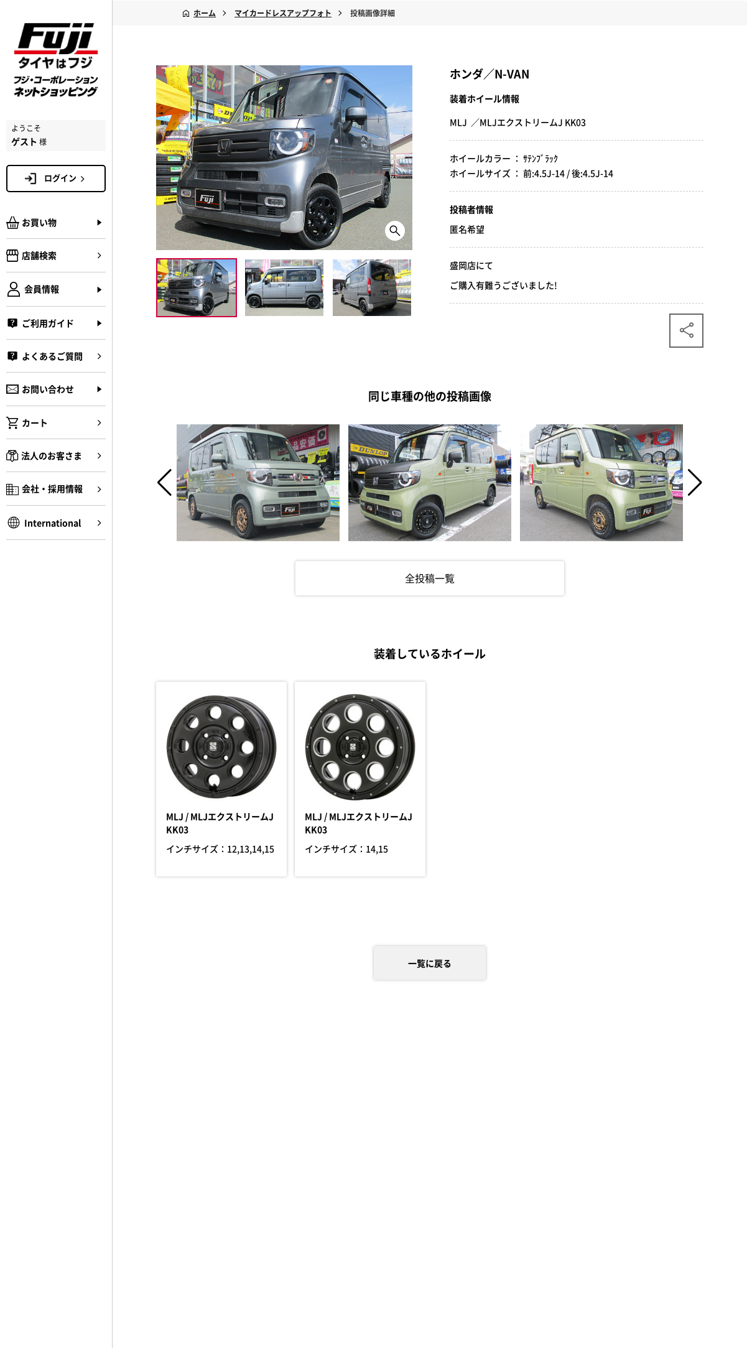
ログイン (66, 178)
